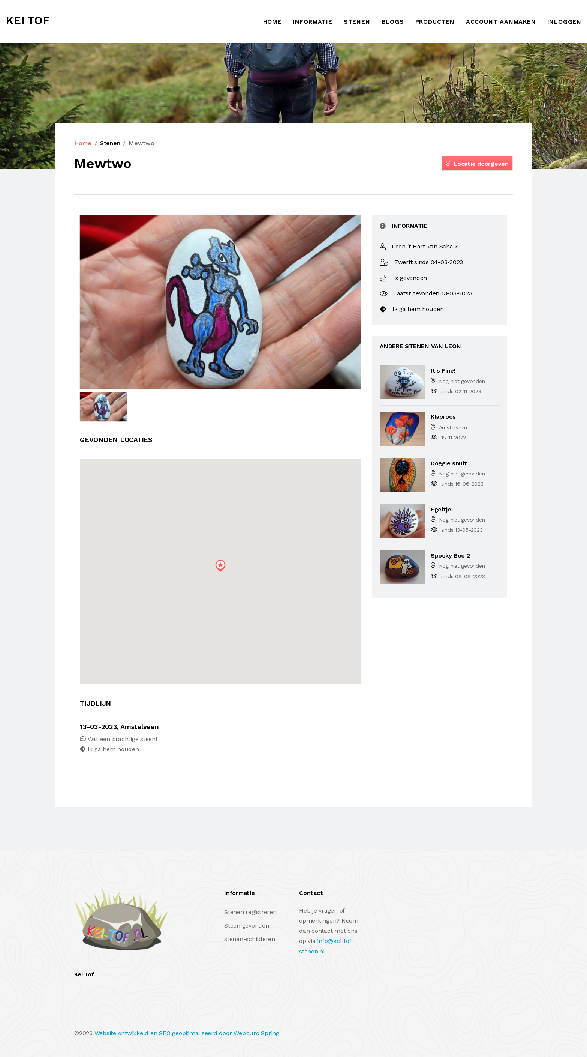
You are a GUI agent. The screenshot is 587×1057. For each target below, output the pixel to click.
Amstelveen (453, 427)
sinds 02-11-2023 (461, 391)
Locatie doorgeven (477, 164)
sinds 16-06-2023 (462, 484)
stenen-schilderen (249, 939)
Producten (435, 21)
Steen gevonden (246, 925)
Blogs (393, 21)
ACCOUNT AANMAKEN (501, 21)
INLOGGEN (564, 21)
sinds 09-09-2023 (463, 576)
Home (272, 21)
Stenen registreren (250, 912)
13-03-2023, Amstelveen (119, 727)
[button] (220, 566)
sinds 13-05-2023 (462, 530)
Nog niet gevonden (462, 381)
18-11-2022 (453, 438)
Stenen (357, 21)
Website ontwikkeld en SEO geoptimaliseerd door (186, 1033)
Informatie (312, 21)
